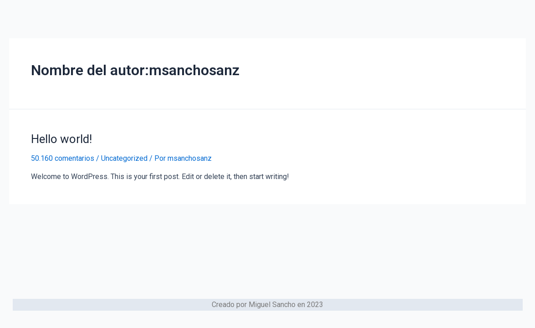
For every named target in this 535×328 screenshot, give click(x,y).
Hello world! (61, 139)
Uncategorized (124, 158)
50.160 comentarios (62, 158)
